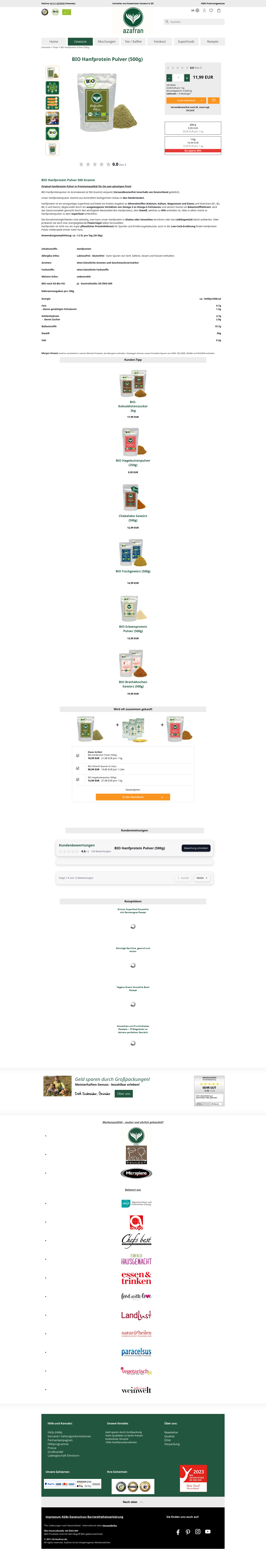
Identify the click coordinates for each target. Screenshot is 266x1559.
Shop (55, 47)
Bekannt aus (133, 1190)
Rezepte (212, 41)
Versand (190, 110)
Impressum (53, 1517)
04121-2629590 (57, 3)
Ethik (167, 1440)
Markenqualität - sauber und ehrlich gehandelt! (132, 1122)
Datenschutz (78, 1517)
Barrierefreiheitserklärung (105, 1517)
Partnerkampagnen (60, 1440)
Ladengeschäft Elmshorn (63, 1455)
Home (54, 41)
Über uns (123, 1094)
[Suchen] (197, 22)
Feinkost (160, 41)
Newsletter (171, 1432)
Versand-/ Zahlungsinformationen (69, 1436)
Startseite (46, 47)
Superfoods (186, 41)
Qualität (169, 1436)
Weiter (202, 877)
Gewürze (80, 41)
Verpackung (172, 1444)
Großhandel (55, 1452)
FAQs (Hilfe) (55, 1432)
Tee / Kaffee (133, 41)
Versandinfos (109, 1525)
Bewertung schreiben (196, 848)
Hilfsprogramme (58, 1444)
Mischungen (107, 41)
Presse (52, 1448)
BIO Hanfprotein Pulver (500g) (75, 47)
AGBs (65, 1517)
